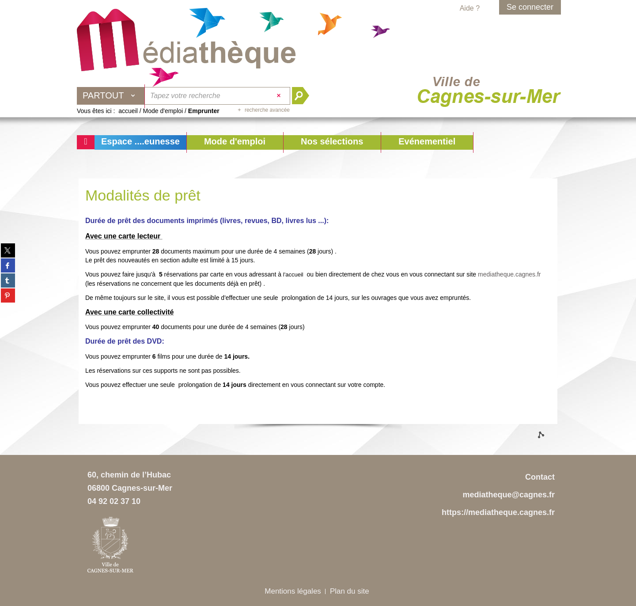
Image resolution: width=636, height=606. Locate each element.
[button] (234, 142)
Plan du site (349, 591)
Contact (540, 477)
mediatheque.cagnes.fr (509, 274)
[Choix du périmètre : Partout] (111, 96)
